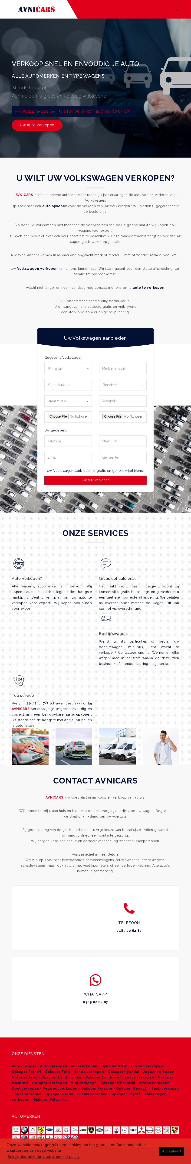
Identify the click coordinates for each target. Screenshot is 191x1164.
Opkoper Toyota (126, 1094)
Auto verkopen (53, 1066)
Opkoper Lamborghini (61, 1077)
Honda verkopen (89, 1072)
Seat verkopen (28, 1094)
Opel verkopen (25, 1088)
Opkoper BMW (114, 1066)
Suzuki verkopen (92, 1094)
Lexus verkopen (139, 1077)
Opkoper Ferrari (26, 1072)
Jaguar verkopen (158, 1072)
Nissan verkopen (154, 1083)
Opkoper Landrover (103, 1077)
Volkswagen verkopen (37, 268)
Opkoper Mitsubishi (117, 1083)
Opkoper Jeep (25, 1077)
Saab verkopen (165, 1088)
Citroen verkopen (147, 1066)
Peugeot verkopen (60, 1088)
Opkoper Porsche (96, 1088)
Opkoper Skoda (59, 1094)
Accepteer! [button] (171, 1151)
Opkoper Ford (57, 1072)
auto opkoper (54, 206)
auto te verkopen (149, 287)
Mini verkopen (83, 1083)
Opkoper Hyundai (123, 1072)
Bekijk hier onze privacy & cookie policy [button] (43, 1157)
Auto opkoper (24, 1066)
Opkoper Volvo (46, 1099)
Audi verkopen (84, 1066)
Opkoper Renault (132, 1088)
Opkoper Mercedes (49, 1083)
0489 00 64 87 (77, 111)
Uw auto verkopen (37, 125)
